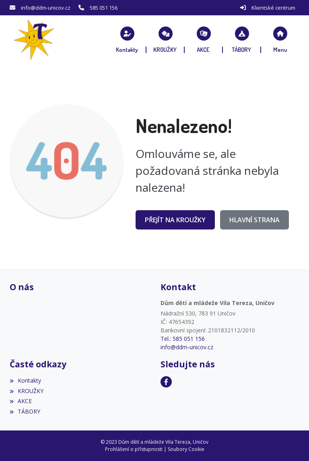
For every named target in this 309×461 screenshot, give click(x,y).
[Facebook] (166, 381)
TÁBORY (25, 411)
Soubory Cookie (186, 449)
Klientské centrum (273, 7)
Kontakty (25, 380)
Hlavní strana (254, 219)
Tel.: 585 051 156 (183, 338)
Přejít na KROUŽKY (175, 219)
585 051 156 (103, 7)
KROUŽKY (26, 391)
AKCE (21, 401)
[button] (280, 39)
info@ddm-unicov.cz (45, 7)
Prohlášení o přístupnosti (134, 449)
